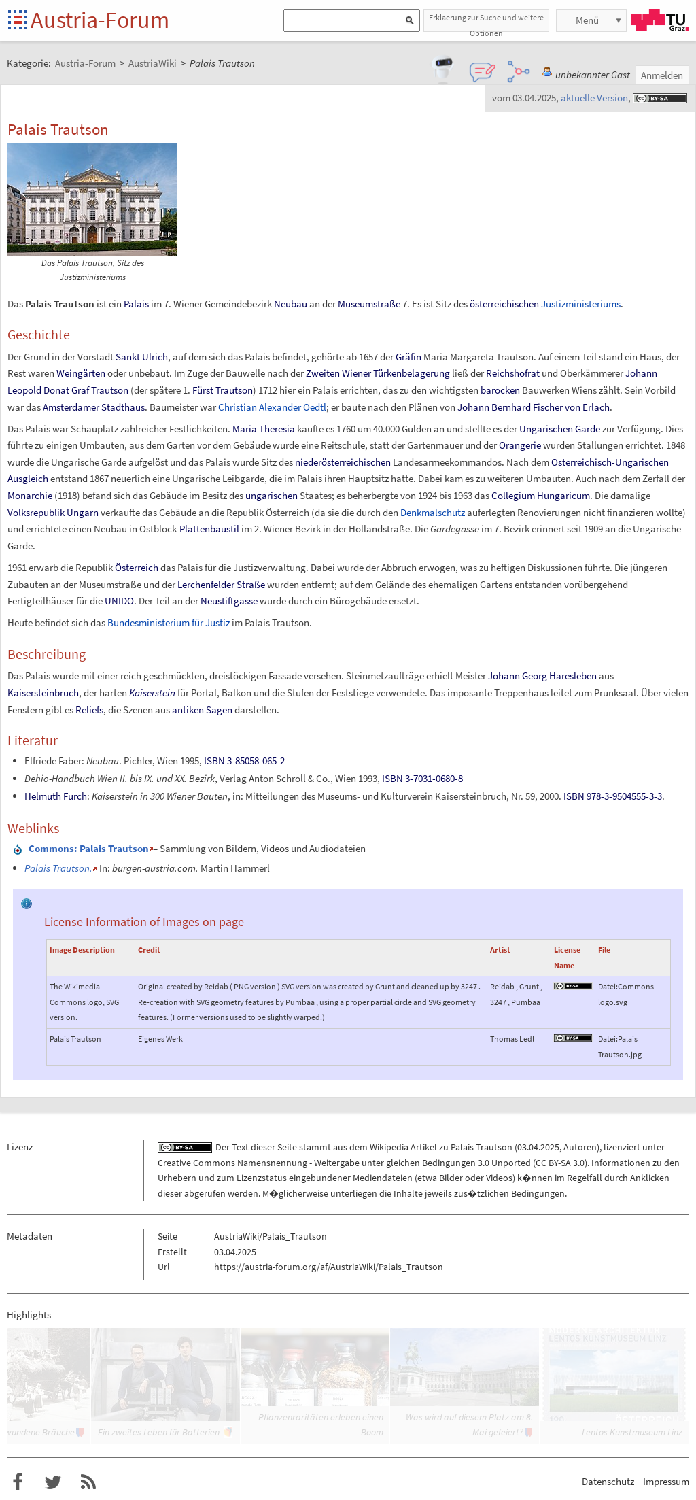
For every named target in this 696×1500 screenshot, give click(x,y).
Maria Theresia (263, 428)
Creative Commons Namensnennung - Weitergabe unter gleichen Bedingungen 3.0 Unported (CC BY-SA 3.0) (372, 1163)
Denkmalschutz (432, 512)
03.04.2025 (538, 1147)
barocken (500, 389)
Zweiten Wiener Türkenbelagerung (378, 373)
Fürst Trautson (222, 389)
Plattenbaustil (209, 528)
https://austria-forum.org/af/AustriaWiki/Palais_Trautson (328, 1267)
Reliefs (89, 709)
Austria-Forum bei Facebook (18, 1482)
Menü (587, 20)
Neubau (290, 303)
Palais (136, 303)
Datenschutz (608, 1481)
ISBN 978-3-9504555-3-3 (612, 795)
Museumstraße (369, 303)
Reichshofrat (513, 373)
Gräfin (408, 356)
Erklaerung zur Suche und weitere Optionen (486, 22)
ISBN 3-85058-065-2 (244, 760)
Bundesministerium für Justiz (168, 622)
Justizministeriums (581, 303)
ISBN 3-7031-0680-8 (422, 778)
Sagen (219, 709)
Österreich (136, 567)
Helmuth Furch (55, 795)
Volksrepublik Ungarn (53, 512)
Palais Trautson (481, 1147)
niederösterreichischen (343, 462)
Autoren (580, 1147)
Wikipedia (389, 1147)
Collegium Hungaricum (540, 495)
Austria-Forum (100, 19)
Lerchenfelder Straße (221, 584)
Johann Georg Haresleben (542, 675)
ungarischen (271, 495)
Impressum (666, 1481)
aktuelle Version (594, 97)
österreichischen (504, 303)
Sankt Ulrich (142, 356)
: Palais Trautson (89, 848)
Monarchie (29, 495)
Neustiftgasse (229, 600)
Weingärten (80, 373)
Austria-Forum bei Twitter (53, 1482)
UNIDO (119, 600)
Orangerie (520, 445)
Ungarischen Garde (559, 428)
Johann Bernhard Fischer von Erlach (533, 406)
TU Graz (660, 20)
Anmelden (662, 75)
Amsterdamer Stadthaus (94, 406)
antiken (188, 709)
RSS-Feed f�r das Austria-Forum (88, 1482)
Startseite (19, 21)
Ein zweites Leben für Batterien (159, 1432)
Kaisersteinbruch (43, 692)
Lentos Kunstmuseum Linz (632, 1432)
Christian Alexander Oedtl (272, 406)
